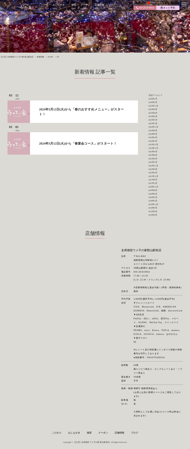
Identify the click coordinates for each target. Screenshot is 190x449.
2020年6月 (152, 194)
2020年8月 (152, 190)
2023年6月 (152, 158)
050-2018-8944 (145, 7)
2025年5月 (152, 120)
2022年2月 (152, 172)
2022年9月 (152, 169)
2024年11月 (153, 127)
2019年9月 (152, 208)
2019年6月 (152, 215)
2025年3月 (152, 123)
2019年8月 (152, 211)
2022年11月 (153, 166)
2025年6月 (152, 116)
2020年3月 (152, 197)
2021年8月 (152, 180)
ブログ (134, 432)
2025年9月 (152, 109)
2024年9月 (152, 130)
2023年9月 (152, 151)
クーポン (103, 432)
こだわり (57, 432)
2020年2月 (152, 201)
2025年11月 (153, 106)
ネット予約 (168, 7)
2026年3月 (152, 99)
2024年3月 (152, 141)
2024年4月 (152, 137)
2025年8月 (152, 113)
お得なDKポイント (156, 3)
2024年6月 (152, 134)
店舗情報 (119, 432)
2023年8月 (152, 155)
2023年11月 (153, 148)
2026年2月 (152, 102)
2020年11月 (153, 187)
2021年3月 (152, 183)
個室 (89, 432)
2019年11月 (153, 204)
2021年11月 (153, 176)
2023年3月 (152, 162)
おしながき (74, 432)
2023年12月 (153, 144)
